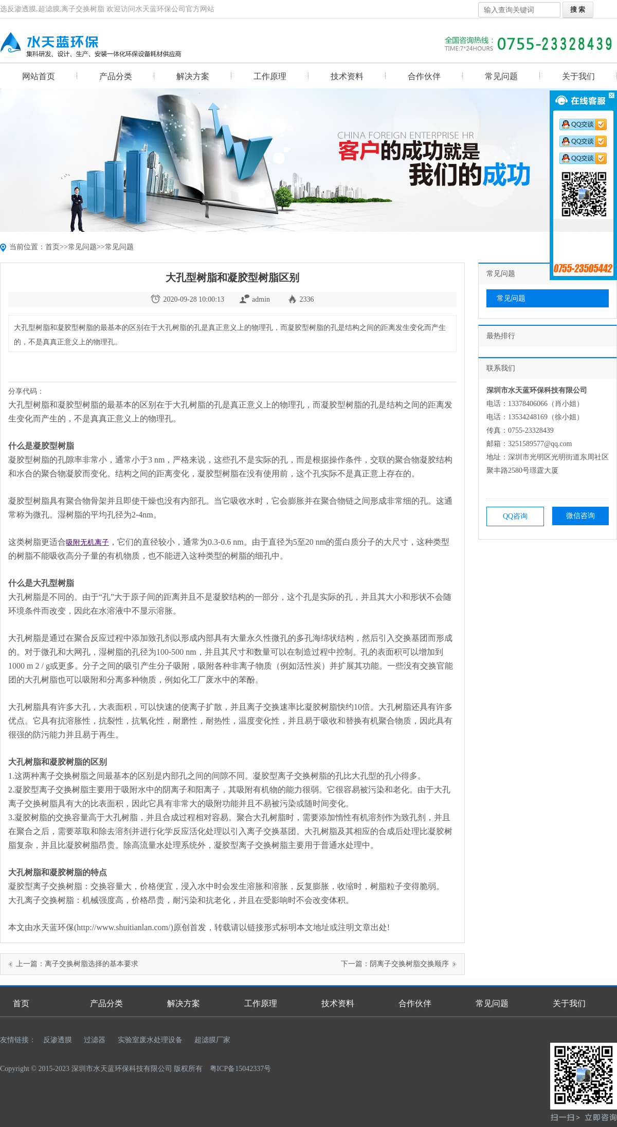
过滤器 (94, 1040)
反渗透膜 (57, 1040)
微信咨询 (580, 516)
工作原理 (269, 76)
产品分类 (115, 76)
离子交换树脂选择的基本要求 (91, 964)
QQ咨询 (515, 516)
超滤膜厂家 (212, 1040)
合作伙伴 (424, 76)
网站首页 (38, 76)
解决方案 (192, 76)
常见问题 (501, 76)
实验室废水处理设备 (150, 1040)
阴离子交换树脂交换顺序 (409, 964)
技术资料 (347, 76)
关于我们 (578, 76)
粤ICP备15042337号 (240, 1069)
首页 (52, 247)
